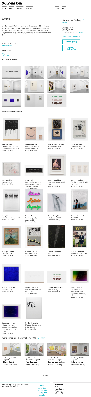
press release (7, 45)
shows (4, 8)
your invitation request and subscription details (42, 390)
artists (11, 8)
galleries (29, 8)
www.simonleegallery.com (71, 36)
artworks (19, 8)
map (81, 33)
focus (57, 8)
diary (63, 8)
